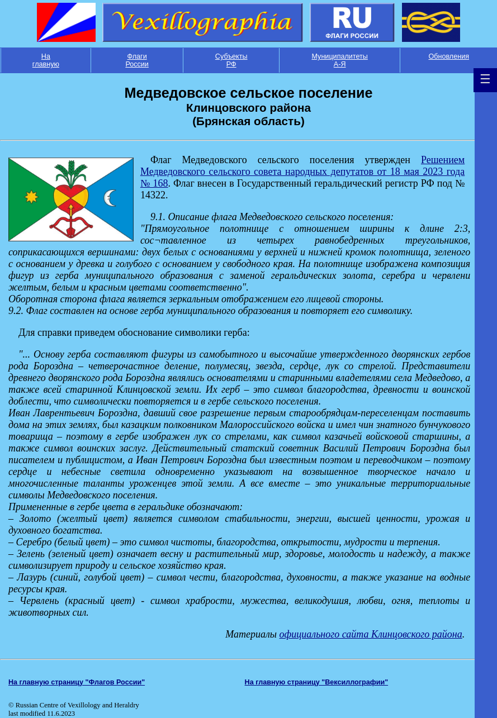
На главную (45, 60)
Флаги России (137, 60)
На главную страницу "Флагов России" (76, 682)
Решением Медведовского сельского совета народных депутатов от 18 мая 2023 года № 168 (302, 171)
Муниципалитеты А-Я (339, 60)
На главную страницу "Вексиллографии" (317, 682)
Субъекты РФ (231, 60)
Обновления (448, 56)
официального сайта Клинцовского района (371, 634)
